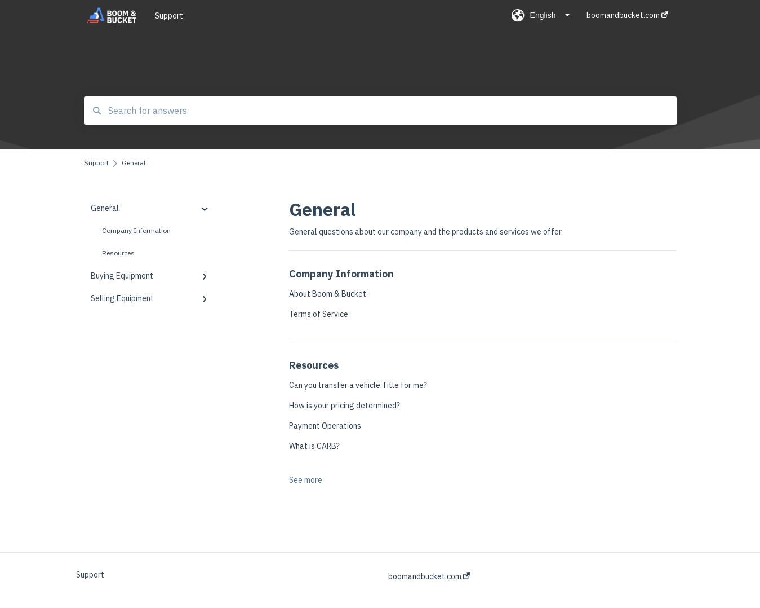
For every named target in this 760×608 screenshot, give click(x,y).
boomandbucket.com (429, 576)
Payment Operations (325, 426)
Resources (118, 253)
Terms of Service (318, 314)
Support (169, 16)
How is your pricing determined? (344, 405)
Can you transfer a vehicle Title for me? (358, 385)
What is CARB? (314, 446)
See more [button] (305, 480)
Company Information (136, 230)
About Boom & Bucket (327, 294)
